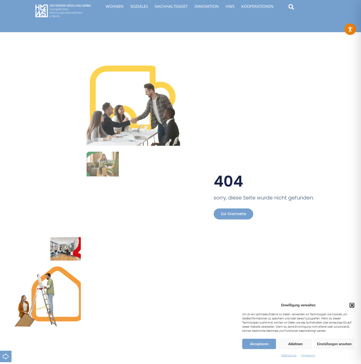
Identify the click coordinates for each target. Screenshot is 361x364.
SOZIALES (139, 6)
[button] (351, 305)
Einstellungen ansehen (334, 344)
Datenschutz (289, 355)
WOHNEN (114, 6)
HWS (230, 6)
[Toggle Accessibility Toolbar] (350, 29)
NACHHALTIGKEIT (171, 6)
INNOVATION (207, 6)
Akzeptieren (259, 344)
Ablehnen (295, 344)
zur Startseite (233, 213)
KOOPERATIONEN (257, 6)
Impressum (308, 355)
